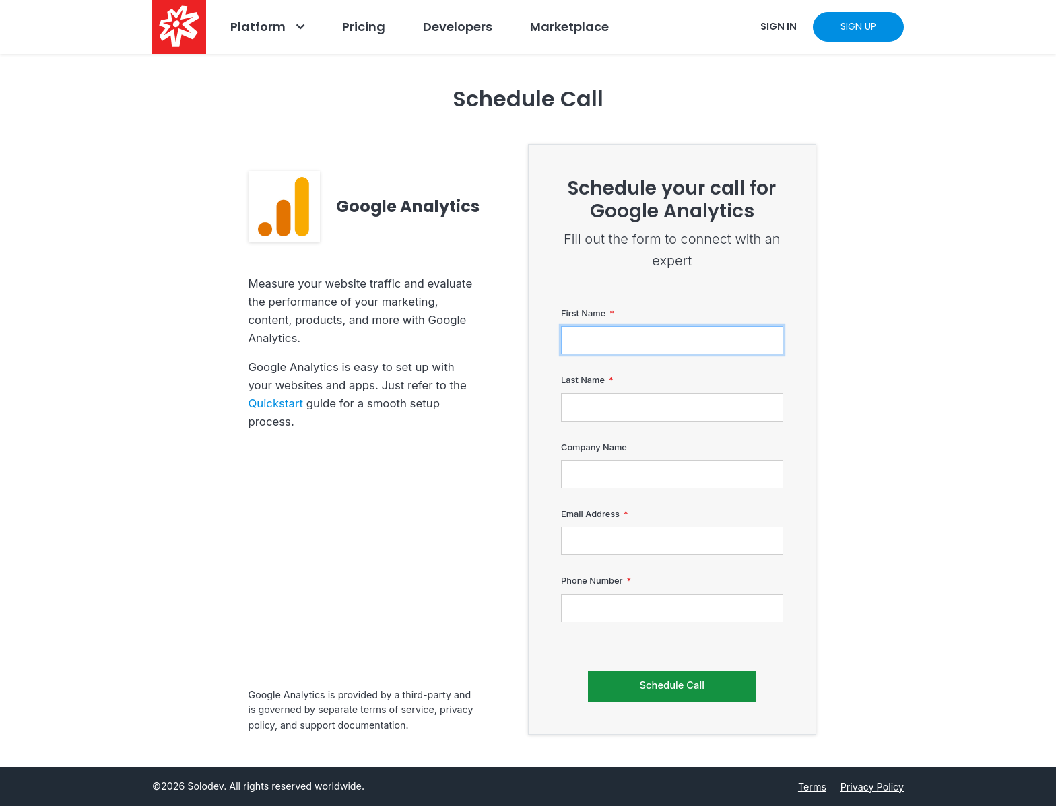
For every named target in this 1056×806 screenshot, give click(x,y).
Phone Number (591, 581)
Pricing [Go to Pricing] (363, 26)
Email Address (590, 514)
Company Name (594, 447)
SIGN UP (858, 26)
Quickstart (276, 403)
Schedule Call (672, 685)
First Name (583, 313)
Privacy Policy (872, 787)
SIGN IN (778, 26)
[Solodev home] (179, 27)
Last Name (583, 380)
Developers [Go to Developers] (457, 26)
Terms (812, 787)
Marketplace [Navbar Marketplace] (569, 26)
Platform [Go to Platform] (258, 26)
